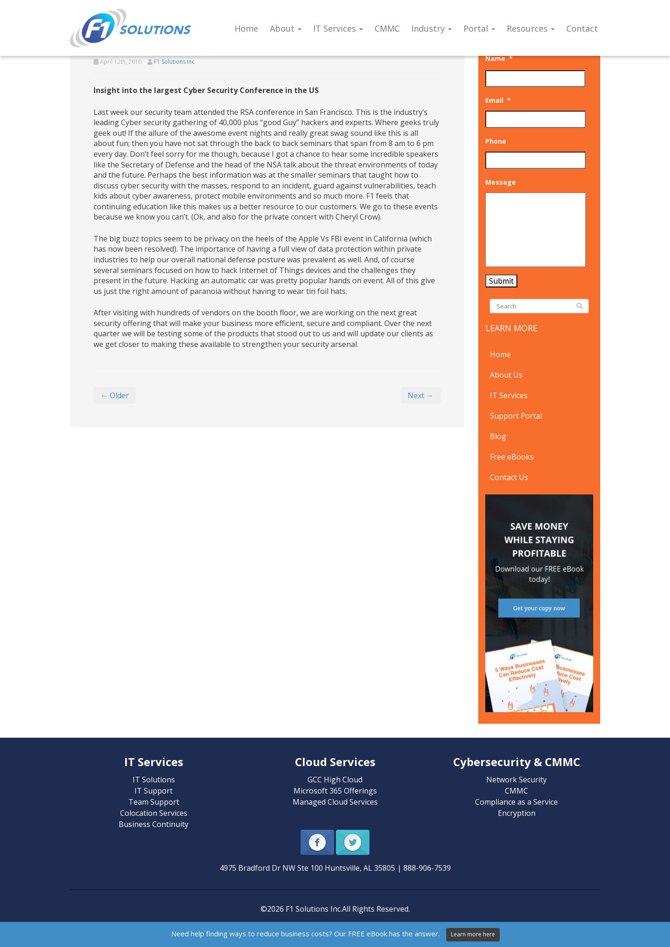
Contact (582, 28)
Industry (431, 28)
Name (499, 58)
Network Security (516, 779)
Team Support (153, 802)
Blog (498, 436)
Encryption (517, 813)
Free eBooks (512, 457)
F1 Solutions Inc (174, 62)
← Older (114, 395)
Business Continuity (153, 824)
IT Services (338, 28)
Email (498, 100)
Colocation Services (154, 813)
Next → (421, 395)
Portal (479, 28)
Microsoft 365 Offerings (335, 791)
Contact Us (509, 477)
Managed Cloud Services (335, 802)
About (286, 28)
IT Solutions (154, 779)
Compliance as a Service (516, 802)
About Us (506, 375)
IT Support (153, 791)
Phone (495, 141)
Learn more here (473, 934)
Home (246, 28)
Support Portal (516, 416)
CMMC (387, 28)
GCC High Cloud (335, 779)
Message (500, 182)
